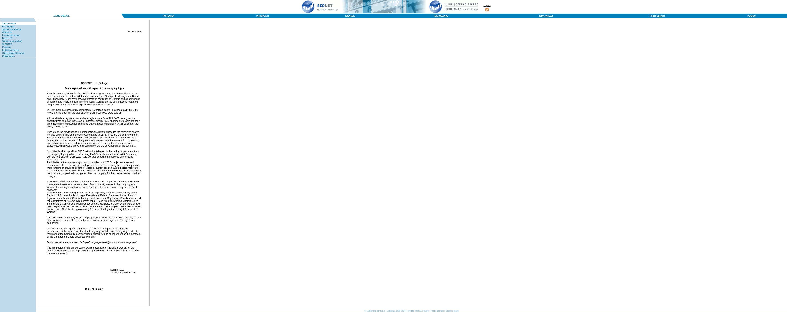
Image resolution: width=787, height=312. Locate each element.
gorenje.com (98, 250)
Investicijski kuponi (11, 35)
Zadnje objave (9, 23)
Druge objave (8, 56)
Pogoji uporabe (657, 16)
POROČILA (168, 16)
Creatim (425, 311)
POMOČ (751, 16)
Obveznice (7, 32)
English (486, 5)
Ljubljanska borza (10, 50)
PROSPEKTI (262, 16)
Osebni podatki (452, 311)
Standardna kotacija (11, 29)
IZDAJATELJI (546, 16)
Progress (6, 47)
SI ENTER (7, 44)
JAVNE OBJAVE (61, 16)
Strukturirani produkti (12, 41)
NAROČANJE (441, 16)
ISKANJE (350, 16)
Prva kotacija (8, 26)
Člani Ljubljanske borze (13, 53)
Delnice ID (7, 38)
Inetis (417, 311)
